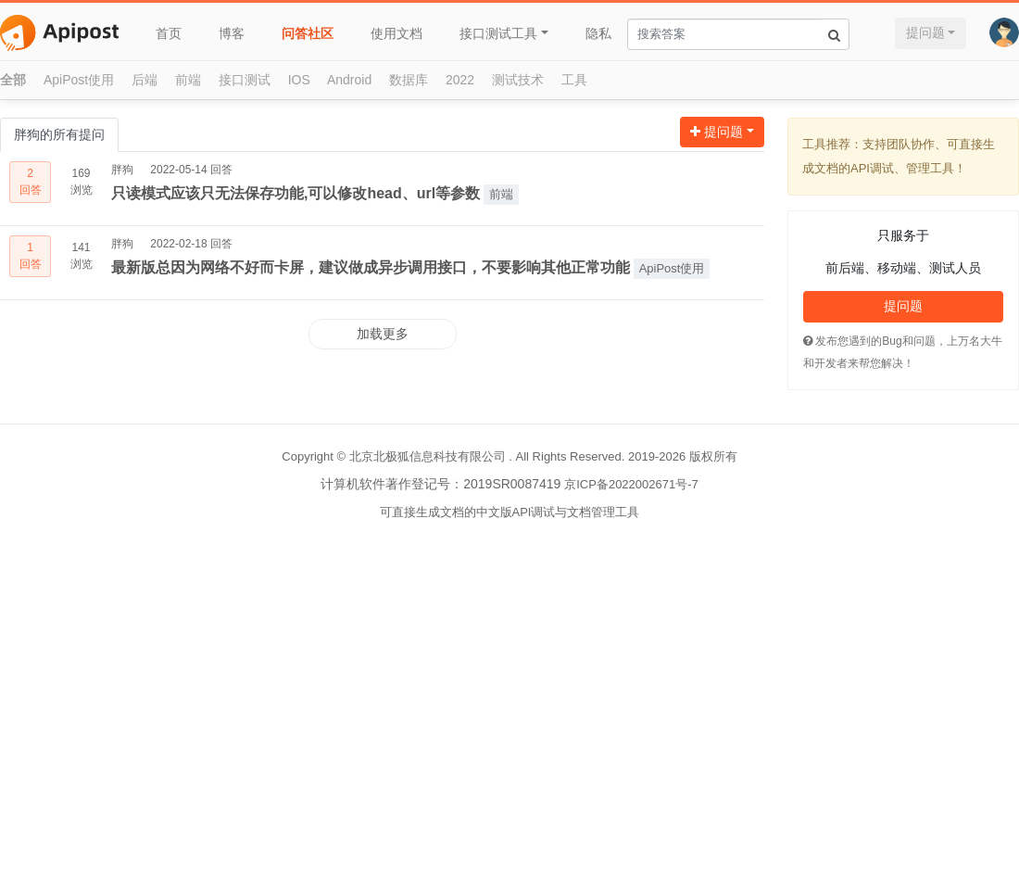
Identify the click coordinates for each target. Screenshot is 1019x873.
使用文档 (396, 33)
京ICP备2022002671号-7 (631, 484)
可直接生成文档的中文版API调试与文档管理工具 (510, 512)
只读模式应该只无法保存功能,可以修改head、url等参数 (295, 193)
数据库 (408, 79)
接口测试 (244, 79)
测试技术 (518, 79)
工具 (574, 79)
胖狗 (122, 169)
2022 (460, 79)
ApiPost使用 (79, 79)
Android (349, 79)
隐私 (598, 33)
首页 (169, 33)
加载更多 (383, 333)
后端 (144, 79)
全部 (13, 79)
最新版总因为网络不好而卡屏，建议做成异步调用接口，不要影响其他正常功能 (370, 267)
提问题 (925, 32)
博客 (232, 33)
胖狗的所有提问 (59, 134)
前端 (188, 79)
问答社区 (307, 33)
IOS (299, 79)
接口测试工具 (498, 33)
